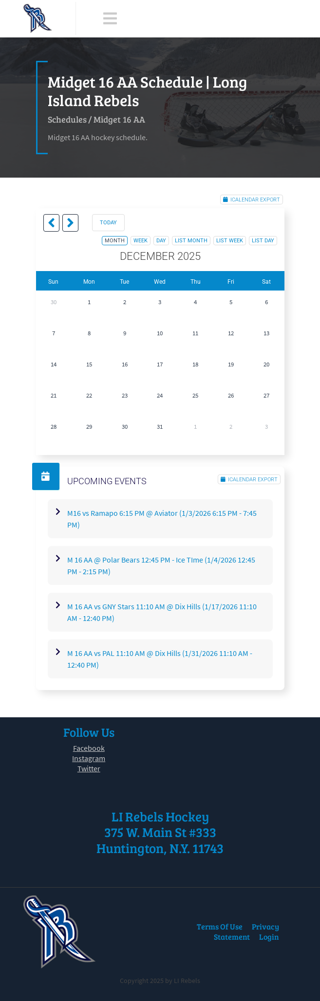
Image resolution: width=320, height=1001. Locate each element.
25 (195, 395)
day (161, 240)
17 (160, 364)
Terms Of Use (220, 926)
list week (229, 240)
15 (89, 364)
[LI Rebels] (37, 18)
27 (266, 395)
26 (231, 395)
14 (53, 364)
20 (266, 364)
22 (89, 395)
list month (191, 240)
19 (231, 364)
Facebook (89, 748)
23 (125, 395)
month (115, 240)
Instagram (88, 758)
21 (53, 395)
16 (125, 364)
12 (231, 333)
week (140, 240)
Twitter (88, 768)
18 (195, 364)
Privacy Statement (246, 931)
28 (53, 426)
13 (266, 333)
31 (160, 426)
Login (269, 936)
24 (160, 395)
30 (53, 302)
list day (263, 240)
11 (195, 333)
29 (89, 426)
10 (160, 333)
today (108, 222)
